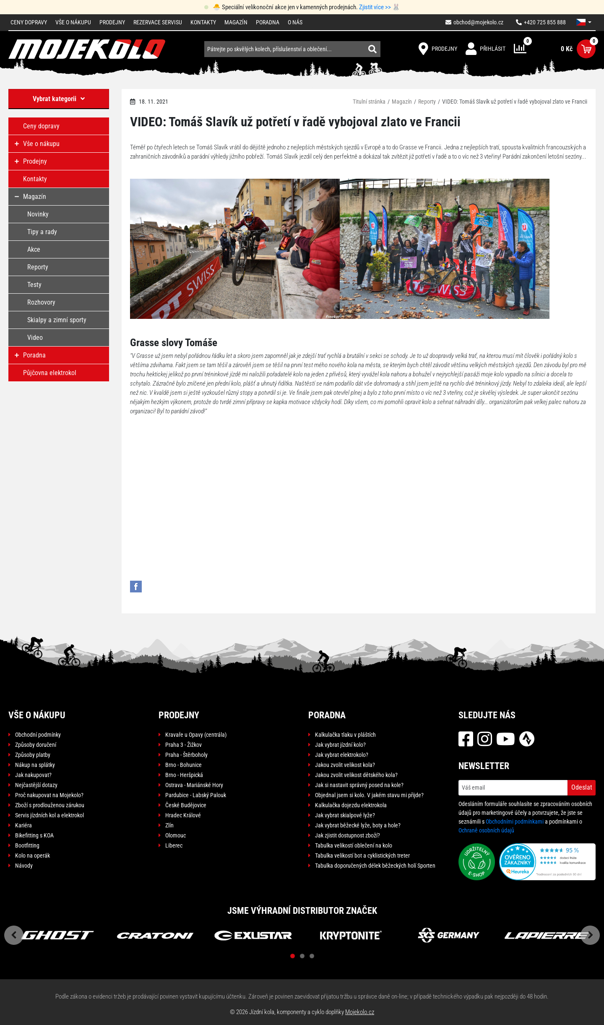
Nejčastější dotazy (36, 785)
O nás (295, 22)
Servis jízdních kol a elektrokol (49, 815)
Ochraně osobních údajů (486, 830)
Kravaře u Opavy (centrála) (195, 734)
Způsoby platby (32, 754)
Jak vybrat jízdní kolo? (340, 744)
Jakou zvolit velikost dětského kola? (356, 775)
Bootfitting (27, 845)
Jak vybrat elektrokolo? (341, 754)
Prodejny (112, 22)
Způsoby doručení (35, 744)
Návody (24, 865)
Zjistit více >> (375, 7)
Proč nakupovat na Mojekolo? (49, 795)
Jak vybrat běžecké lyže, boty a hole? (358, 825)
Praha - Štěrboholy (186, 754)
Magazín (235, 22)
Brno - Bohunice (183, 765)
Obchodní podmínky (38, 734)
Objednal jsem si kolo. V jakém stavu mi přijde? (369, 795)
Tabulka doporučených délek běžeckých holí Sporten (375, 865)
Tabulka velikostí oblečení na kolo (353, 845)
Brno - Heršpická (184, 775)
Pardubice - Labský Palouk (195, 795)
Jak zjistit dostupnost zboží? (347, 835)
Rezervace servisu (157, 22)
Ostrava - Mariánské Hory (194, 785)
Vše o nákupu (73, 22)
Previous (13, 935)
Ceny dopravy (28, 22)
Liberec (173, 845)
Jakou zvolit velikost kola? (345, 765)
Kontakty (203, 22)
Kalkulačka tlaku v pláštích (345, 734)
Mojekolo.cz (359, 1012)
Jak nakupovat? (33, 775)
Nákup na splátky (35, 765)
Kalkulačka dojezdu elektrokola (351, 805)
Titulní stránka (369, 101)
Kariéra (23, 825)
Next (590, 935)
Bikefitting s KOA (34, 835)
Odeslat (581, 787)
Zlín (169, 825)
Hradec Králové (183, 815)
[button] (583, 22)
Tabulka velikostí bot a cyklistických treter (362, 855)
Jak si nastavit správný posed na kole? (359, 785)
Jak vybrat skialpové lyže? (345, 815)
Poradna (267, 22)
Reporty (427, 101)
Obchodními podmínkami (515, 821)
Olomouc (175, 835)
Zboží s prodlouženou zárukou (49, 805)
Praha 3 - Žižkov (183, 744)
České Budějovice (185, 805)
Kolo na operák (32, 855)
